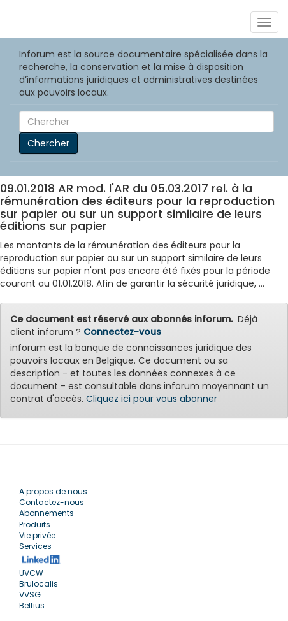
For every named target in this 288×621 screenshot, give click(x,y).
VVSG (30, 594)
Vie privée (37, 535)
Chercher (48, 143)
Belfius (32, 605)
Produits (34, 524)
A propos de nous (53, 491)
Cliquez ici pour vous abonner (151, 398)
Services (35, 546)
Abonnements (46, 513)
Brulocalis (38, 583)
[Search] (146, 121)
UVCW (31, 572)
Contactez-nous (51, 502)
